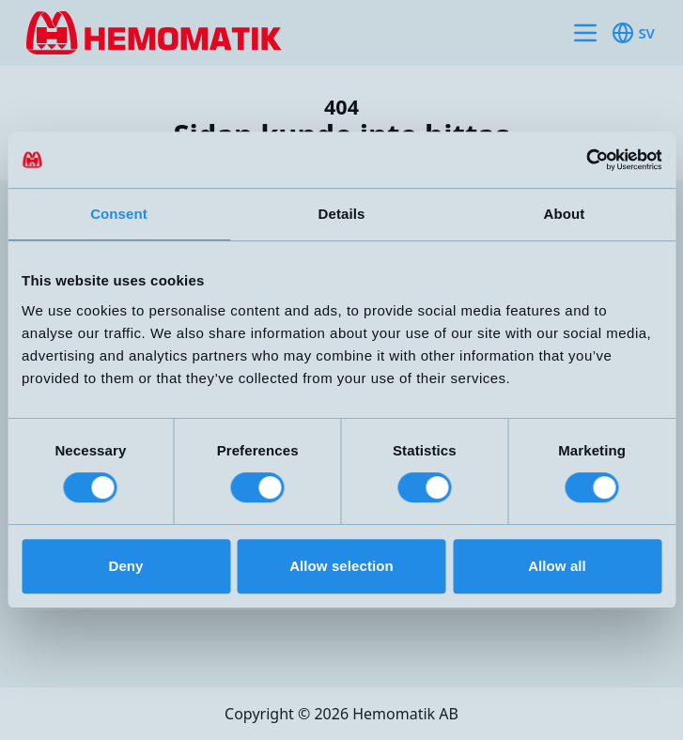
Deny (125, 566)
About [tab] (564, 214)
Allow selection (341, 566)
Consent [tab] (118, 214)
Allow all (557, 566)
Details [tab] (341, 214)
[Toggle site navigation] (585, 33)
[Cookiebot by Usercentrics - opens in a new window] (579, 160)
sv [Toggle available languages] (633, 33)
